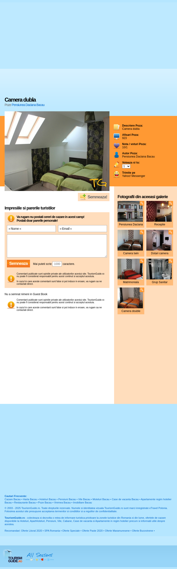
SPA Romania (52, 530)
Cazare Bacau (13, 499)
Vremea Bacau (62, 502)
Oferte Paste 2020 (92, 530)
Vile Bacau (84, 499)
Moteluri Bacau (101, 499)
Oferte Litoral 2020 (31, 530)
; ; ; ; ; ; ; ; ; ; (126, 166)
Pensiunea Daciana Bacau (28, 105)
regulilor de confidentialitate (101, 511)
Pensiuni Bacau (67, 499)
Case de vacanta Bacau (125, 499)
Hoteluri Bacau (47, 499)
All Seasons (39, 556)
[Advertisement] (43, 50)
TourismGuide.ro (30, 508)
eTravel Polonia (158, 508)
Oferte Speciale (71, 530)
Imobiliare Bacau (82, 502)
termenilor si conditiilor (67, 511)
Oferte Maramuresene (117, 530)
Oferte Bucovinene (142, 530)
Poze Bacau (45, 502)
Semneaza (18, 263)
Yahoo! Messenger (133, 174)
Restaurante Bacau (25, 502)
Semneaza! (97, 197)
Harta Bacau (30, 499)
